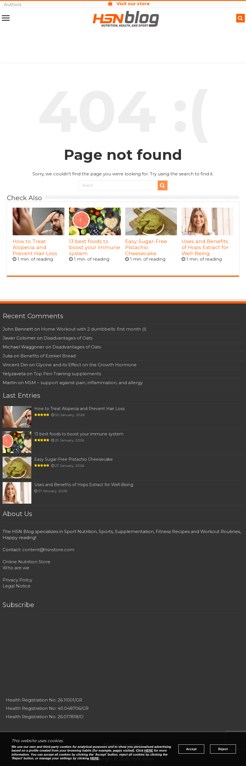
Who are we (16, 567)
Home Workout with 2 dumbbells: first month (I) (93, 329)
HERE (148, 750)
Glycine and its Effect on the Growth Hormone (86, 364)
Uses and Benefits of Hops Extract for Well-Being (205, 247)
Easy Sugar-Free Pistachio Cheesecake (146, 247)
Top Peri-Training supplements (67, 373)
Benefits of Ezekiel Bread (48, 356)
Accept (191, 749)
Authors (12, 4)
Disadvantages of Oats (68, 338)
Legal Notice (16, 586)
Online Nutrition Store (26, 561)
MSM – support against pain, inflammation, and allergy (84, 382)
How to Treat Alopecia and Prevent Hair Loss (35, 247)
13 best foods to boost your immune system (94, 247)
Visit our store (129, 3)
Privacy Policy (17, 580)
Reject (223, 749)
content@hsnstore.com (48, 549)
